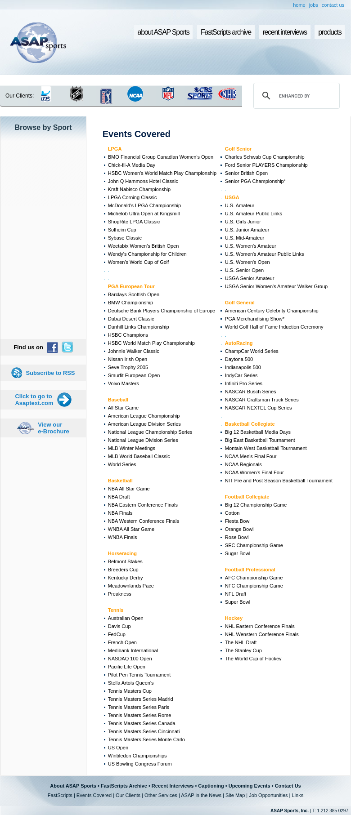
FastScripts (60, 795)
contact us (333, 5)
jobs (313, 5)
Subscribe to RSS (50, 373)
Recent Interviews (173, 785)
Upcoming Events (249, 785)
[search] (295, 95)
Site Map (235, 795)
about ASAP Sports (163, 32)
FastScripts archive (226, 32)
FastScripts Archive (124, 785)
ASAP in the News (201, 795)
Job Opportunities (268, 795)
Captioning (211, 785)
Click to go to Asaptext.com (34, 399)
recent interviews (284, 32)
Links (297, 795)
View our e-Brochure (53, 428)
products (329, 32)
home (299, 5)
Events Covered (94, 795)
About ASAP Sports (73, 785)
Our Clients (128, 795)
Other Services (160, 795)
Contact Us (288, 785)
